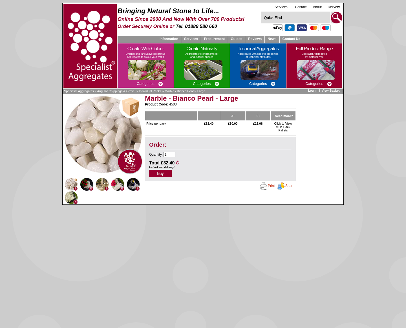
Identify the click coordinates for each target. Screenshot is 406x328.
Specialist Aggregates (79, 91)
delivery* (169, 167)
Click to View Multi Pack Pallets (283, 127)
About (317, 7)
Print (271, 186)
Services (281, 7)
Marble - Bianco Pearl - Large (185, 91)
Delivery (334, 7)
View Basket (331, 90)
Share (289, 186)
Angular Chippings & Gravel (116, 91)
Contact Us (291, 39)
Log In (312, 90)
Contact (300, 7)
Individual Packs (150, 91)
